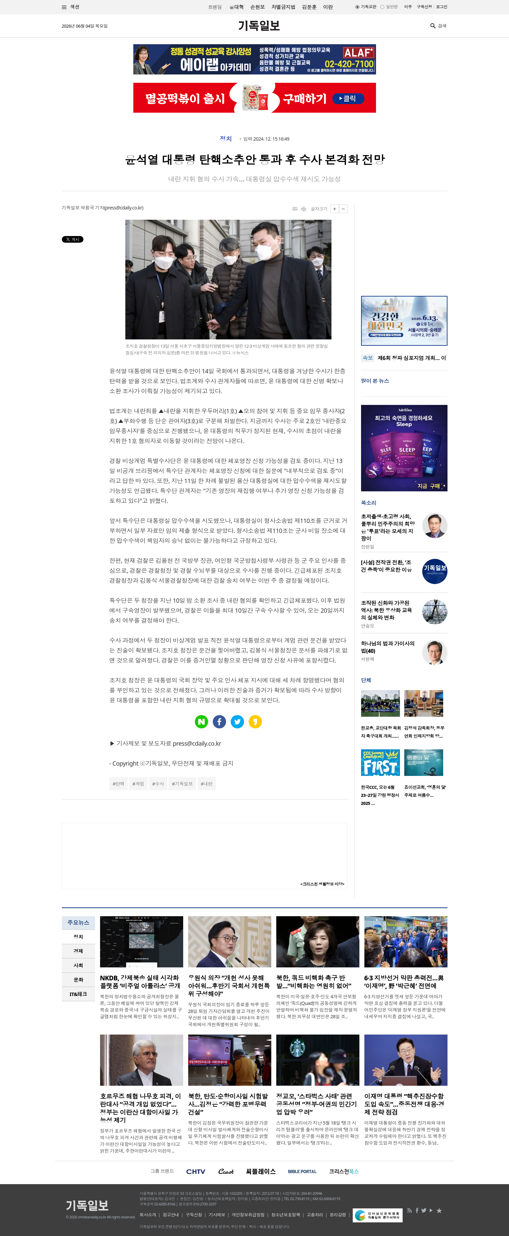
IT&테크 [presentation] (78, 994)
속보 (368, 358)
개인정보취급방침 (248, 1215)
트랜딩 (214, 7)
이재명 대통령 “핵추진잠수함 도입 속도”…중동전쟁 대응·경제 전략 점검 (404, 1104)
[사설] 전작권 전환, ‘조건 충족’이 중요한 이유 (386, 566)
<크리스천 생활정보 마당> (322, 884)
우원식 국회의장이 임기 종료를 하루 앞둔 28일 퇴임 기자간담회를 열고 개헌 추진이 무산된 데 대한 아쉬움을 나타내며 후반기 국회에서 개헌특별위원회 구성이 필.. (229, 1014)
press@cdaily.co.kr (123, 207)
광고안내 (171, 1215)
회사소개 (148, 1215)
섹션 (71, 7)
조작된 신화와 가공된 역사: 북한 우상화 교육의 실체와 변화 (386, 610)
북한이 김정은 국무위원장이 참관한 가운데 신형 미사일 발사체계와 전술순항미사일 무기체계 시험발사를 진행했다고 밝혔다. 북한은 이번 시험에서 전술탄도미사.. (228, 1133)
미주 (408, 7)
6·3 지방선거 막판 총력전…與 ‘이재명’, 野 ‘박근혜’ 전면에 (404, 982)
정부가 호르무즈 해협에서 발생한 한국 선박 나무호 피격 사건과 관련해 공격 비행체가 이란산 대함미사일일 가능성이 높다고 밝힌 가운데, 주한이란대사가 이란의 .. (141, 1141)
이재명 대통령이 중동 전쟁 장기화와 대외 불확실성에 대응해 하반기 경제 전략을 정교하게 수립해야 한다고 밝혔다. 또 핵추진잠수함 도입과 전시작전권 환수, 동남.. (405, 1133)
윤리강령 (337, 1215)
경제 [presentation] (78, 951)
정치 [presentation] (78, 936)
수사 (159, 784)
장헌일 (367, 547)
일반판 (391, 7)
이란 (328, 7)
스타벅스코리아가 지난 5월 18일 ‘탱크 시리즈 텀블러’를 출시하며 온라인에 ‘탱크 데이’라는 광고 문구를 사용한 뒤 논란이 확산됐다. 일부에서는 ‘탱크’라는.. (317, 1133)
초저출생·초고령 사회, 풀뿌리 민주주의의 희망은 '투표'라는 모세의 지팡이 (388, 527)
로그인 (441, 7)
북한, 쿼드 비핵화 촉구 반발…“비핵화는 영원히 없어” (313, 982)
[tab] (78, 937)
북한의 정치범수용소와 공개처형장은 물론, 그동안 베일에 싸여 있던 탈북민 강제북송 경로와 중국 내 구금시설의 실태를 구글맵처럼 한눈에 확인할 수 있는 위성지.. (141, 1006)
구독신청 (424, 7)
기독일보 (184, 784)
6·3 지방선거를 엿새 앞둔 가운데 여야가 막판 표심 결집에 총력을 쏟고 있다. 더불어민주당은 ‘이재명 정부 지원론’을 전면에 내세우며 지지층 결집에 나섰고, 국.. (405, 1006)
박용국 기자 (92, 207)
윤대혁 (236, 7)
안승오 (367, 626)
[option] (382, 716)
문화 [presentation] (78, 979)
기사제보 (216, 1215)
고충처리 (315, 1215)
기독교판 (368, 7)
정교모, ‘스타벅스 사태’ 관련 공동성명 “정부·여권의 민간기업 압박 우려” (316, 1104)
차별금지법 (283, 7)
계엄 (139, 784)
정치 (226, 139)
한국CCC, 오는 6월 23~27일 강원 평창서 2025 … (380, 795)
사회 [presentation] (78, 965)
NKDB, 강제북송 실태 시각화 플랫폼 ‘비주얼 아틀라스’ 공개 (140, 982)
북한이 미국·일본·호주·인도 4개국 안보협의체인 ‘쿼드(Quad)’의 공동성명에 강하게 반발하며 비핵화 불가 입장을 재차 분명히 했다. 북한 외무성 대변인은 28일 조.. (316, 1006)
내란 (207, 784)
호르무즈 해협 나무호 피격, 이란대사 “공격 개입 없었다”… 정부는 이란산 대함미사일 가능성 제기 (140, 1108)
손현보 (257, 7)
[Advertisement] (404, 246)
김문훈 (309, 7)
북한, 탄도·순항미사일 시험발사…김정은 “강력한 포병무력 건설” (228, 1104)
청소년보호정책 (285, 1215)
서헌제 (367, 659)
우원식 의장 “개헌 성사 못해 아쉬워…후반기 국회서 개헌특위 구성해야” (229, 986)
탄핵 (119, 784)
